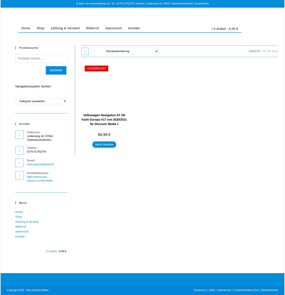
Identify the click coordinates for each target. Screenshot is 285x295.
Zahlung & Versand (65, 28)
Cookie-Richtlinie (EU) (246, 290)
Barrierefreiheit (269, 290)
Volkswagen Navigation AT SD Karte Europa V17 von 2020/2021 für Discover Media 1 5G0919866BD (104, 121)
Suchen (56, 70)
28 (263, 51)
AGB (211, 290)
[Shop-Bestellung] (130, 51)
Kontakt (134, 28)
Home (25, 28)
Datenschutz (224, 290)
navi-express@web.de (40, 164)
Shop (40, 28)
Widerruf (92, 28)
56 (268, 51)
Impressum (113, 28)
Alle (275, 51)
